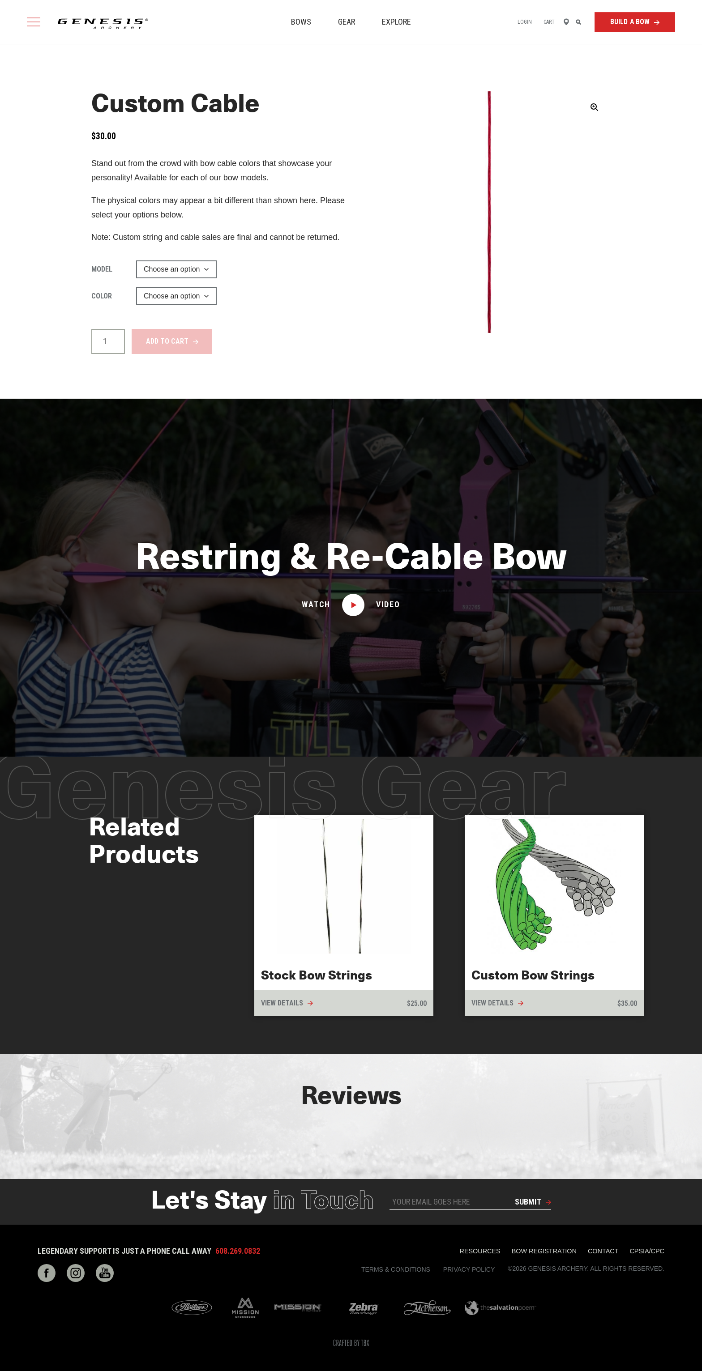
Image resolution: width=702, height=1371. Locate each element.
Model (101, 269)
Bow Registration (544, 1251)
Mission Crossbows (245, 1308)
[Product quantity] (108, 341)
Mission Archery (298, 1307)
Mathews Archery (191, 1308)
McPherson (427, 1307)
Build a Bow (630, 21)
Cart (549, 22)
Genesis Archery (103, 23)
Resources (480, 1251)
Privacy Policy (469, 1269)
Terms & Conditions (395, 1269)
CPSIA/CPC (646, 1251)
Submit (528, 1201)
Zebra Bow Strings (363, 1308)
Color (101, 296)
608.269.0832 (237, 1251)
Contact (603, 1251)
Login (525, 22)
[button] (594, 107)
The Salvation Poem (500, 1308)
